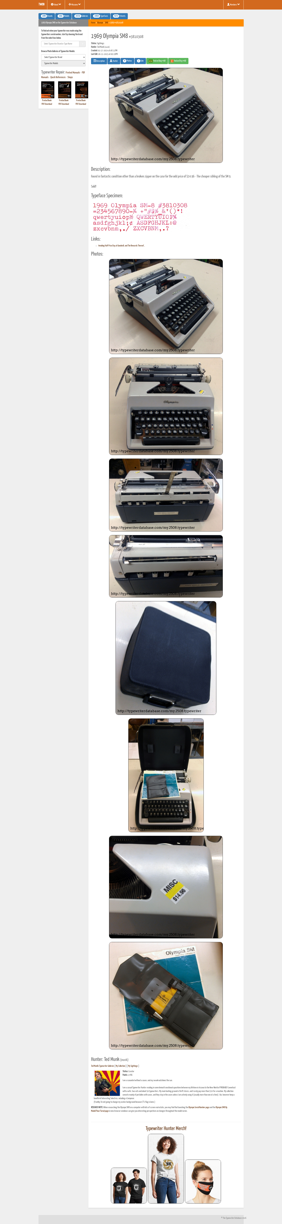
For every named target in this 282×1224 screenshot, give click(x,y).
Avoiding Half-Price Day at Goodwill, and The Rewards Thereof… (121, 246)
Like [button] (140, 60)
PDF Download (47, 104)
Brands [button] (47, 16)
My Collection (120, 1066)
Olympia (100, 23)
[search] (63, 57)
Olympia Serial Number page (198, 1107)
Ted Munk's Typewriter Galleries (102, 1066)
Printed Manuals (73, 72)
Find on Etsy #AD (178, 61)
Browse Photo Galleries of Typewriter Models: (58, 51)
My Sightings (133, 1066)
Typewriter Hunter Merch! (166, 1128)
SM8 (106, 23)
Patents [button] (119, 16)
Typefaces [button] (100, 16)
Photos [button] (127, 60)
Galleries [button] (81, 16)
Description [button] (99, 60)
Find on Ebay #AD (157, 61)
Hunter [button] (114, 60)
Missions (75, 4)
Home (93, 23)
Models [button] (63, 16)
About (56, 4)
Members (233, 4)
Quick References (58, 77)
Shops (70, 77)
